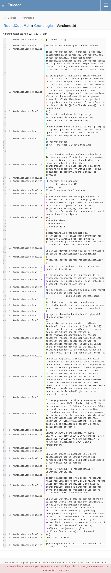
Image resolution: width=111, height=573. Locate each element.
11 (9, 287)
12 (9, 485)
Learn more (64, 570)
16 (9, 92)
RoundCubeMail (17, 26)
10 (9, 181)
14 (9, 217)
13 (9, 292)
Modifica (12, 18)
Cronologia (28, 18)
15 (9, 205)
